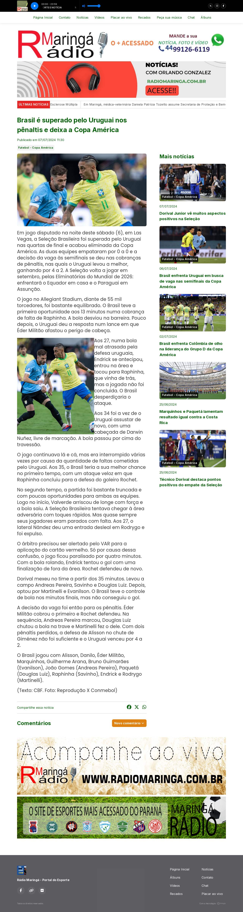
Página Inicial (43, 17)
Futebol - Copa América (35, 147)
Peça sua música (169, 17)
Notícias (82, 17)
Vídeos (99, 17)
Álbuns (206, 17)
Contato (65, 17)
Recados (144, 17)
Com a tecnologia (212, 903)
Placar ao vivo (121, 17)
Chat (191, 17)
